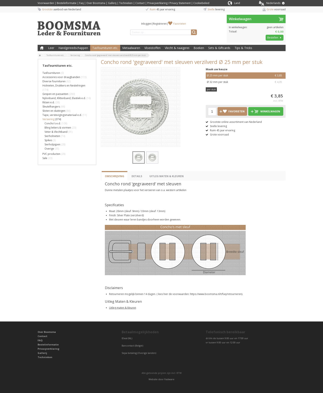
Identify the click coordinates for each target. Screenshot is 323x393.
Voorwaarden (46, 3)
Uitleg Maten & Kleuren (166, 176)
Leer (51, 48)
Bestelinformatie (66, 3)
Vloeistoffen (152, 48)
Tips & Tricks (243, 48)
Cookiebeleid (201, 3)
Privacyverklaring (48, 348)
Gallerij (112, 3)
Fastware (169, 379)
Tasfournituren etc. (105, 48)
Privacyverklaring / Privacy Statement (169, 3)
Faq (81, 3)
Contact (140, 3)
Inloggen (146, 23)
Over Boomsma (95, 3)
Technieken (126, 3)
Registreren (160, 23)
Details (137, 176)
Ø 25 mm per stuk (246, 75)
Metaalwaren (131, 48)
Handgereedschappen (73, 48)
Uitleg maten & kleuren (122, 307)
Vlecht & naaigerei (177, 48)
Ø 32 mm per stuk (246, 82)
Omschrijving (114, 176)
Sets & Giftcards (219, 48)
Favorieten (179, 23)
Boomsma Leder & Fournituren (42, 48)
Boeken (199, 48)
